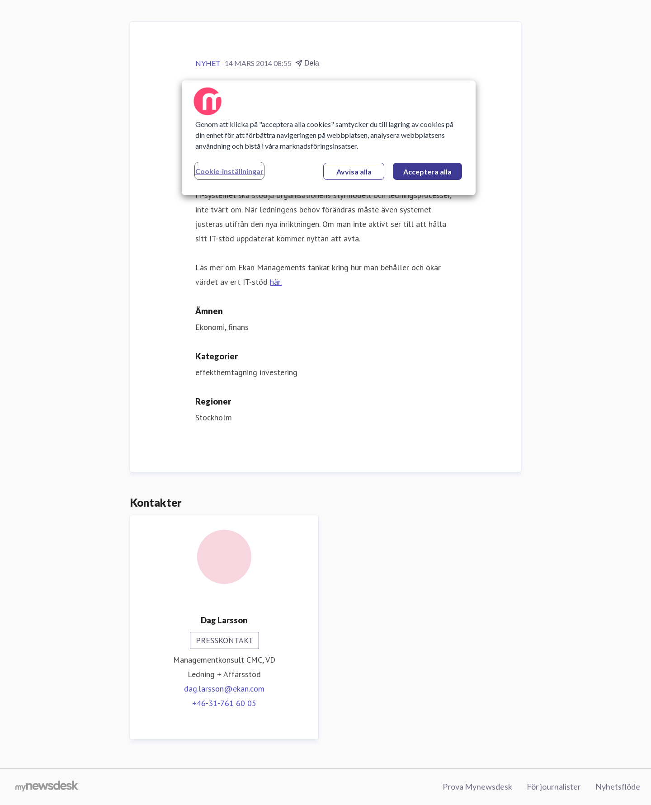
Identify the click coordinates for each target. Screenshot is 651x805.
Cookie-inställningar (229, 171)
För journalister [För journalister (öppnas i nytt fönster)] (554, 786)
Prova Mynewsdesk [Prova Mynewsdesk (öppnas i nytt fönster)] (477, 786)
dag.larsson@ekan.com (224, 688)
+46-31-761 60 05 (224, 703)
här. (276, 282)
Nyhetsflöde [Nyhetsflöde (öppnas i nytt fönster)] (617, 786)
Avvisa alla (354, 171)
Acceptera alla (427, 171)
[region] (329, 137)
